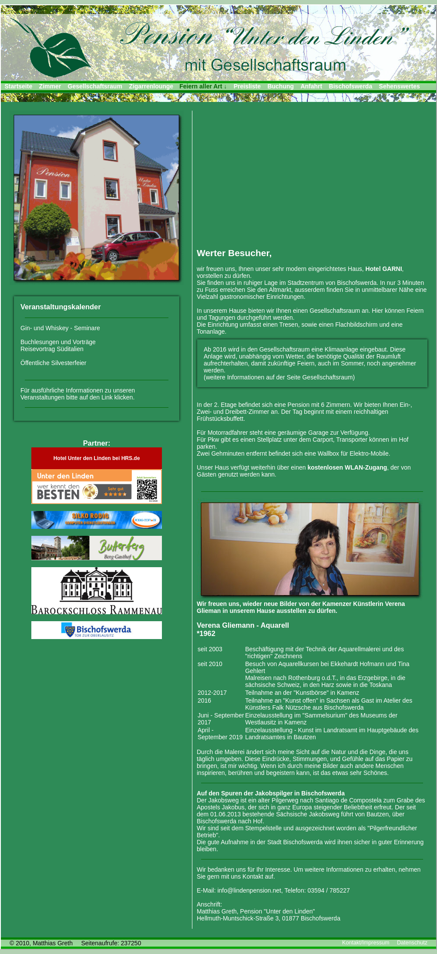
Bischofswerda (351, 86)
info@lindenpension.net (249, 890)
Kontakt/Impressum (366, 943)
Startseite (18, 86)
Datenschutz (412, 943)
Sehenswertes (399, 86)
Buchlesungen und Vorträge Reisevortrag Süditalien (58, 345)
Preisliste (247, 86)
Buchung (280, 86)
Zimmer (50, 86)
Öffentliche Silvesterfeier (53, 362)
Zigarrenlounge (151, 86)
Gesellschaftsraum (95, 86)
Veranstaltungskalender (60, 307)
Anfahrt (311, 86)
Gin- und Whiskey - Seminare (60, 328)
